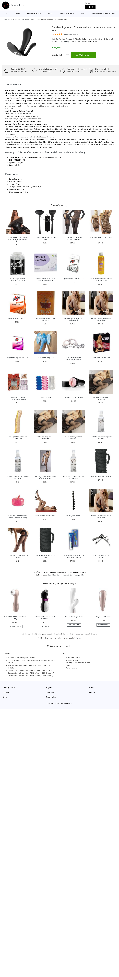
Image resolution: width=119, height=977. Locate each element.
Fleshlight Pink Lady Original (73, 397)
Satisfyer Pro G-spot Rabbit (74, 617)
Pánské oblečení (66, 13)
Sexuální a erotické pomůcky (103, 13)
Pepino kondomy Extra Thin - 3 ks (73, 278)
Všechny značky (9, 688)
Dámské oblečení (33, 13)
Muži (50, 13)
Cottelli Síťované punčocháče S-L (45, 516)
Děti (82, 13)
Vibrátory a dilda (78, 575)
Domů (6, 13)
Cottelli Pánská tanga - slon (45, 358)
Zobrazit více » (93, 41)
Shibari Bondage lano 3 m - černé (101, 476)
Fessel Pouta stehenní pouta (101, 358)
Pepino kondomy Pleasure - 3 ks (17, 358)
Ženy (17, 13)
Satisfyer (67, 41)
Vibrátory (70, 575)
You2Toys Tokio (46, 397)
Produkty (10, 19)
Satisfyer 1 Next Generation (103, 617)
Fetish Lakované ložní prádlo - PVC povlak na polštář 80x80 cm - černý (18, 239)
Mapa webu (50, 692)
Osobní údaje (51, 697)
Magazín (49, 688)
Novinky (6, 692)
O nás (91, 688)
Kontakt (92, 692)
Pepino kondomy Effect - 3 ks (17, 318)
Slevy (5, 697)
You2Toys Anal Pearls (73, 516)
